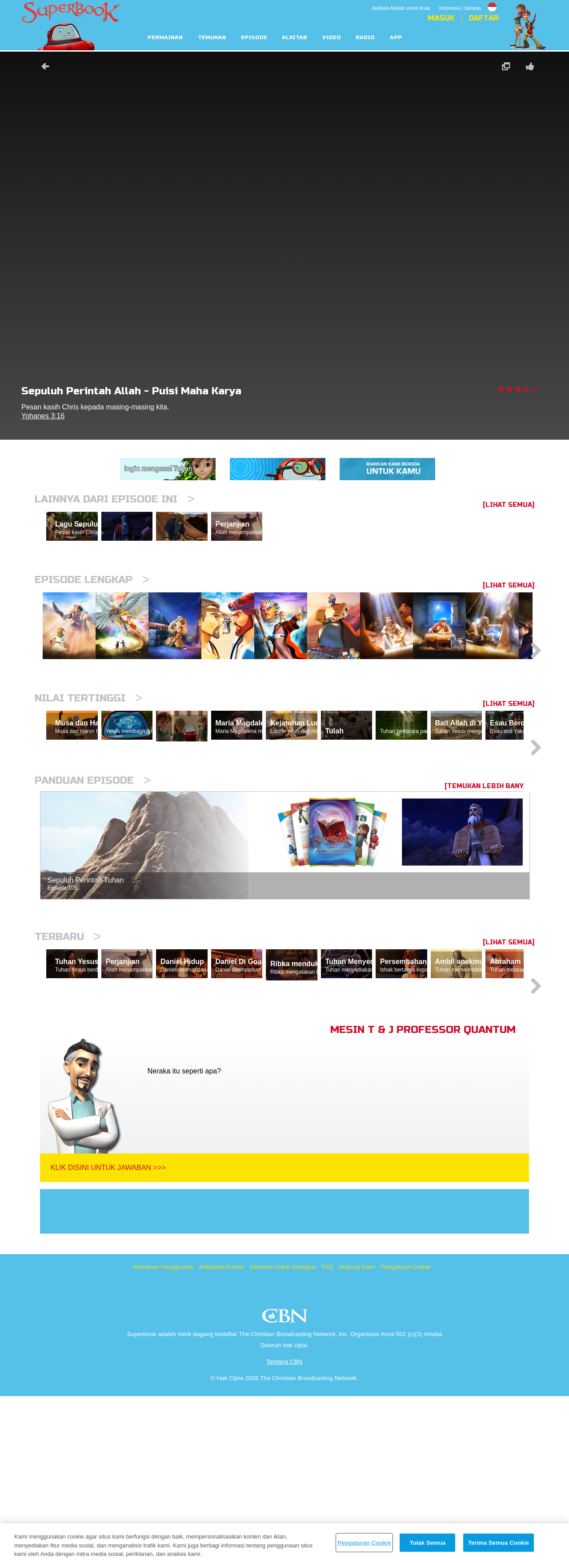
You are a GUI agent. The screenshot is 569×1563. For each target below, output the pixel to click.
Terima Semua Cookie (498, 1542)
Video (331, 38)
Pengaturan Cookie (405, 1433)
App (396, 38)
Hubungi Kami (357, 1433)
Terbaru (68, 1062)
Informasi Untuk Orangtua (282, 1433)
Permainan (165, 38)
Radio (365, 38)
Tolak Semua (428, 1542)
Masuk (441, 18)
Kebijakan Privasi (222, 1433)
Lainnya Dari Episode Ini (114, 499)
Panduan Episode (93, 906)
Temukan (212, 38)
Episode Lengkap (92, 618)
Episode (254, 38)
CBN (286, 1485)
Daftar (483, 18)
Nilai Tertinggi (88, 782)
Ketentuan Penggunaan (163, 1433)
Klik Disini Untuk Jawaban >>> (108, 1334)
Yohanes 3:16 (42, 416)
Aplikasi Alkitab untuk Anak (401, 8)
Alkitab (294, 38)
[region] (284, 1543)
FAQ (327, 1433)
